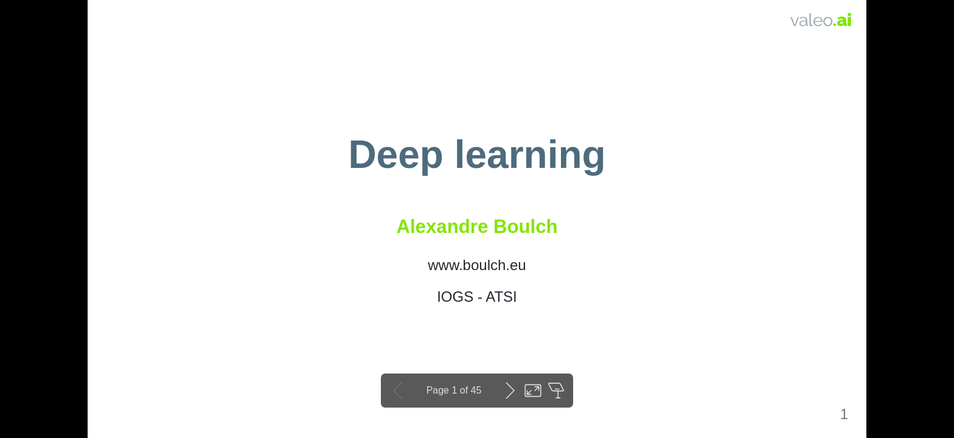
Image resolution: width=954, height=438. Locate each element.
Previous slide (398, 390)
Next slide (510, 390)
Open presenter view (556, 390)
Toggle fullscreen (533, 390)
